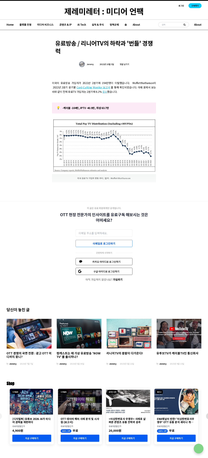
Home (10, 24)
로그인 (181, 5)
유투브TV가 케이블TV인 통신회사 (177, 353)
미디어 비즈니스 (45, 24)
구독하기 (195, 5)
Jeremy (90, 64)
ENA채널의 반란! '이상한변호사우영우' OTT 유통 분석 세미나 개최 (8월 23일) (175, 420)
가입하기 (118, 279)
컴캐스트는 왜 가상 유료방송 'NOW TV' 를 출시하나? (78, 355)
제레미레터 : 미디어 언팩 (104, 11)
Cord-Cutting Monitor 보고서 (93, 87)
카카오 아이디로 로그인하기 (106, 261)
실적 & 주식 (98, 24)
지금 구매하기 (31, 438)
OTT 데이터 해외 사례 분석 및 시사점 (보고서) (80, 420)
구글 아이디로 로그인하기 (106, 271)
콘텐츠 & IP (65, 24)
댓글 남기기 (124, 64)
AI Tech (82, 24)
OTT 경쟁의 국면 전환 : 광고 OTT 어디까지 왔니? (29, 355)
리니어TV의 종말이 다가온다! (124, 353)
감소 (104, 92)
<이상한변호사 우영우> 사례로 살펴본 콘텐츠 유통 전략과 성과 (127, 420)
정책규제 (114, 24)
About (136, 24)
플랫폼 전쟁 (25, 24)
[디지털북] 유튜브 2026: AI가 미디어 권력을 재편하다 (31, 420)
